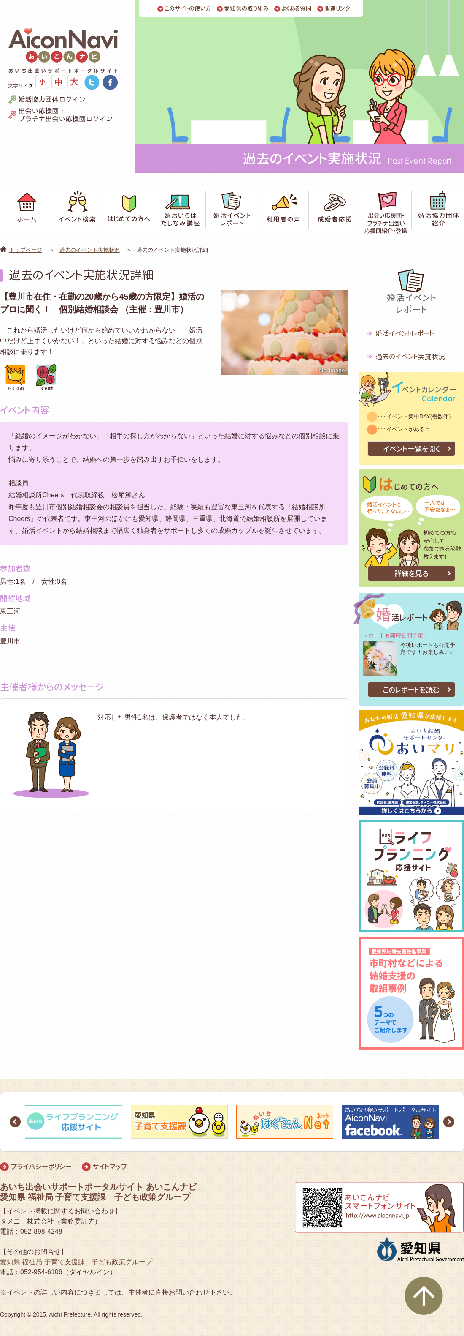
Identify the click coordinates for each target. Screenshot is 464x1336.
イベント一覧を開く (411, 449)
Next (448, 1121)
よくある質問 (296, 8)
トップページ (25, 250)
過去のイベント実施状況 (89, 250)
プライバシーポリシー (41, 1166)
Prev (15, 1121)
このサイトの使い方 (188, 8)
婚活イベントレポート (404, 333)
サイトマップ (109, 1166)
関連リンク (337, 8)
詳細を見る (411, 573)
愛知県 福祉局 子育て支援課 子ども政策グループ (76, 1261)
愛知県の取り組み (246, 8)
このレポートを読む (411, 690)
